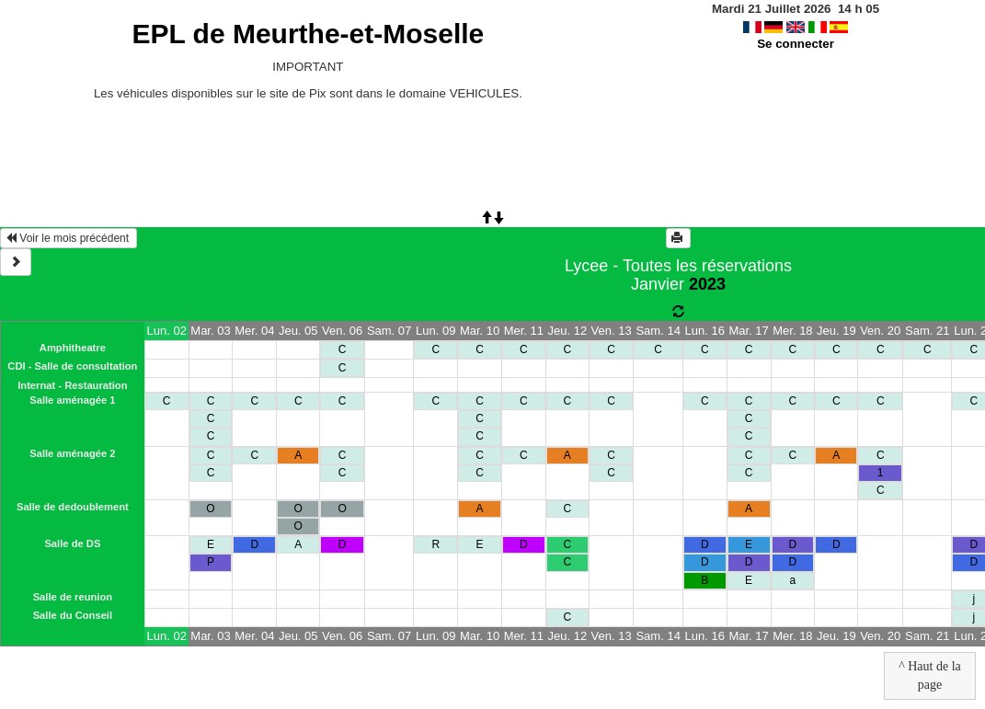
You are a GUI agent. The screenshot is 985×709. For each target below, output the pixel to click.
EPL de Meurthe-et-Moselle (308, 33)
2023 (707, 284)
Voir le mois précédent (69, 238)
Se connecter (795, 44)
